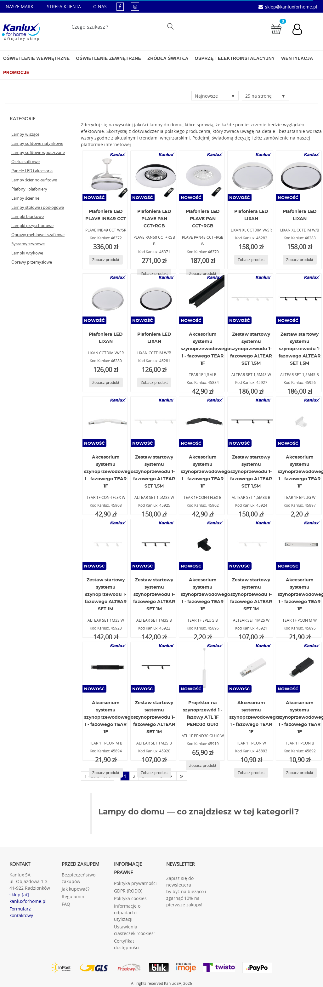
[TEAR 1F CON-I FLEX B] (203, 421)
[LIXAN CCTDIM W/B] (154, 298)
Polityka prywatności (135, 883)
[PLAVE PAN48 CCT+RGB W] (203, 176)
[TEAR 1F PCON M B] (106, 667)
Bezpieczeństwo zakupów (78, 878)
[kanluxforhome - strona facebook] (120, 6)
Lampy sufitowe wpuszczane (38, 152)
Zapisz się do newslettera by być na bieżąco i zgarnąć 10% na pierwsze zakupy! (186, 891)
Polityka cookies (130, 898)
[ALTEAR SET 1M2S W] (251, 544)
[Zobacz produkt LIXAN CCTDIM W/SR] (106, 382)
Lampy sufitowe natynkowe (37, 143)
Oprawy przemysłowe (31, 262)
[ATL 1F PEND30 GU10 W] (203, 667)
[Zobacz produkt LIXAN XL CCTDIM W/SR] (251, 260)
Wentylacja (297, 58)
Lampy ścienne (25, 198)
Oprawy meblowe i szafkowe (38, 234)
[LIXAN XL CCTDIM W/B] (300, 176)
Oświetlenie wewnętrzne (36, 58)
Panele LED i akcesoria (32, 171)
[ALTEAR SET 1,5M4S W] (251, 298)
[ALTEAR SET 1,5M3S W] (154, 421)
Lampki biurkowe (27, 216)
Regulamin (73, 896)
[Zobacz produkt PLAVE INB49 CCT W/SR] (106, 260)
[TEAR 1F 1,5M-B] (203, 298)
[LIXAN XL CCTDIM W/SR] (251, 176)
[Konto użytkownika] (300, 30)
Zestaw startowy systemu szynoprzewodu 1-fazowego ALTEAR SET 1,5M (251, 349)
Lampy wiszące (25, 134)
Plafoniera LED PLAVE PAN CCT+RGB (154, 218)
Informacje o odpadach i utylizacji (127, 912)
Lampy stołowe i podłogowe (37, 207)
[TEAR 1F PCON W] (251, 667)
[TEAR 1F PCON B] (300, 667)
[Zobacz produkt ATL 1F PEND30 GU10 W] (203, 765)
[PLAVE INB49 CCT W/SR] (106, 176)
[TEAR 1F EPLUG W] (300, 421)
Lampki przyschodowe (32, 225)
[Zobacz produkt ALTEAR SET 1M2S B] (154, 773)
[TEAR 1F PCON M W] (300, 544)
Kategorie (38, 118)
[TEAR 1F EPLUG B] (203, 544)
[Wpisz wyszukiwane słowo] (122, 26)
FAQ (66, 904)
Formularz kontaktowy (21, 912)
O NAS (100, 6)
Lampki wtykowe (27, 253)
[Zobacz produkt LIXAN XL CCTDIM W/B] (300, 260)
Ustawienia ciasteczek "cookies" (135, 930)
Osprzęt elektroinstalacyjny (235, 58)
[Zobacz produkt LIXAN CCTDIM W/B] (154, 382)
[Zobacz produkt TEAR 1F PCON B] (300, 773)
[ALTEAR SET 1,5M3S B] (251, 421)
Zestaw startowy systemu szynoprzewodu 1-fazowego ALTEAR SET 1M (106, 594)
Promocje (16, 72)
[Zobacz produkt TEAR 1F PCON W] (251, 773)
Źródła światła (167, 58)
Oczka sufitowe (25, 161)
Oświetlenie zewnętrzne (108, 58)
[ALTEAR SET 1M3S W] (106, 544)
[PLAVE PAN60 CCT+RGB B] (154, 176)
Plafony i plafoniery (29, 189)
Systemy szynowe (28, 244)
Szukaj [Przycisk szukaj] (171, 26)
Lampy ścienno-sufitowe (34, 180)
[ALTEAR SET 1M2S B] (154, 667)
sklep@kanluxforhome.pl (291, 7)
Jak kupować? (75, 889)
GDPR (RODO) (128, 891)
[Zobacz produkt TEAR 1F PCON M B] (106, 773)
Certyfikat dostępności (126, 944)
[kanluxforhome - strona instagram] (135, 6)
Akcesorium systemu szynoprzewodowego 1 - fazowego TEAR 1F (205, 349)
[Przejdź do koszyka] (276, 28)
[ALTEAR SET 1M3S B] (154, 544)
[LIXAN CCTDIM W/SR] (106, 298)
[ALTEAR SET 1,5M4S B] (300, 298)
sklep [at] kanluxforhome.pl (28, 898)
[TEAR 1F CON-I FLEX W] (106, 421)
